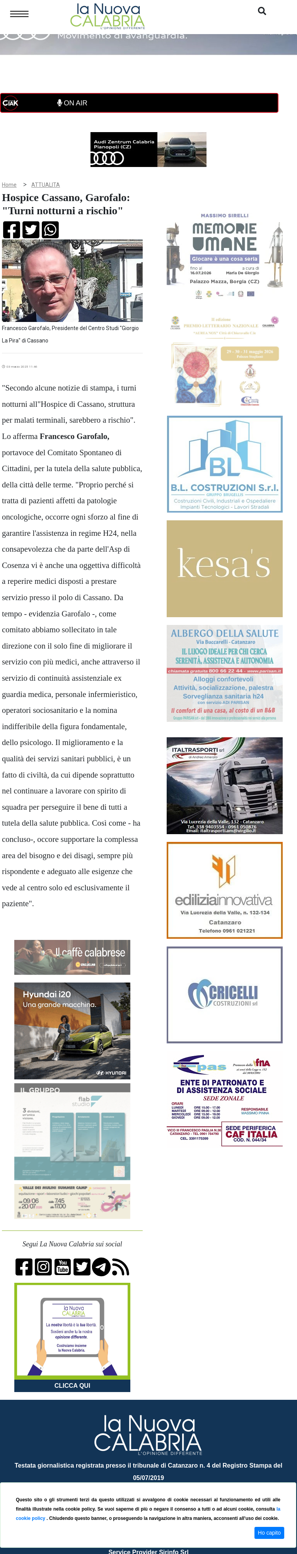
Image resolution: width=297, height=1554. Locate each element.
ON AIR (72, 103)
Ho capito (269, 1533)
